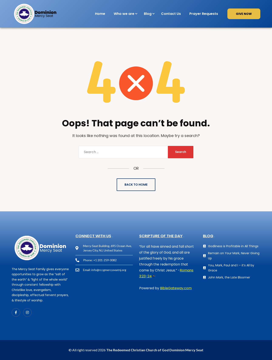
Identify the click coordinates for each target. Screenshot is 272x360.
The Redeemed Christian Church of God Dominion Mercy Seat (154, 350)
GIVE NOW (244, 14)
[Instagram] (27, 312)
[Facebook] (16, 312)
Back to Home (136, 184)
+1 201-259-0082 (105, 260)
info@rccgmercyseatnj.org (108, 270)
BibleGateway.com (176, 288)
